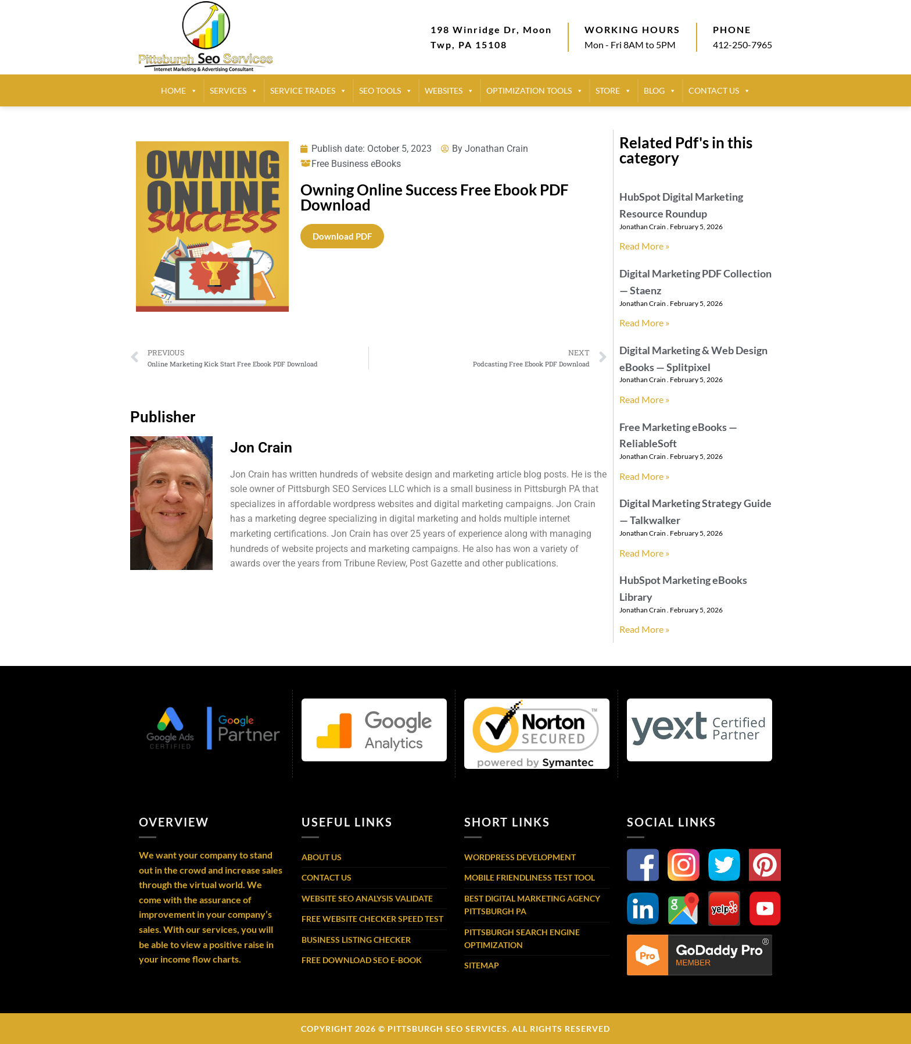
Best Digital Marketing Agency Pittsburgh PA (532, 904)
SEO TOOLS (386, 90)
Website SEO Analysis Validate (367, 898)
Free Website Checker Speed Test (372, 919)
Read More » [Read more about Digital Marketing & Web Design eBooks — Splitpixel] (644, 399)
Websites (449, 90)
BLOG (660, 90)
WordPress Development (520, 857)
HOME (179, 90)
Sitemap (481, 965)
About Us (322, 857)
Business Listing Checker (356, 940)
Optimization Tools (534, 90)
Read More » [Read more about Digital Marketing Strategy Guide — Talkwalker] (644, 552)
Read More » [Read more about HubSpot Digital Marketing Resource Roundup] (644, 245)
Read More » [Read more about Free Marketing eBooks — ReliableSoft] (644, 476)
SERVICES (234, 90)
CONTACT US (719, 90)
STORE (614, 90)
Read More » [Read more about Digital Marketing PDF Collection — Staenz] (644, 322)
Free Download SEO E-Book (362, 960)
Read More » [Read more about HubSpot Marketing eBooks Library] (644, 629)
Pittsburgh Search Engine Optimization (522, 938)
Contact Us (327, 877)
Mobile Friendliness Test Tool (529, 877)
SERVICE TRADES (308, 90)
